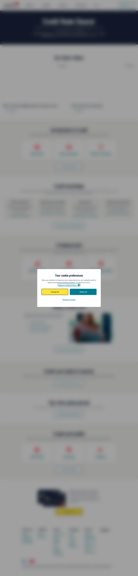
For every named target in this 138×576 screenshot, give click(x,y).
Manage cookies (69, 299)
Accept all (55, 292)
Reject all (83, 292)
